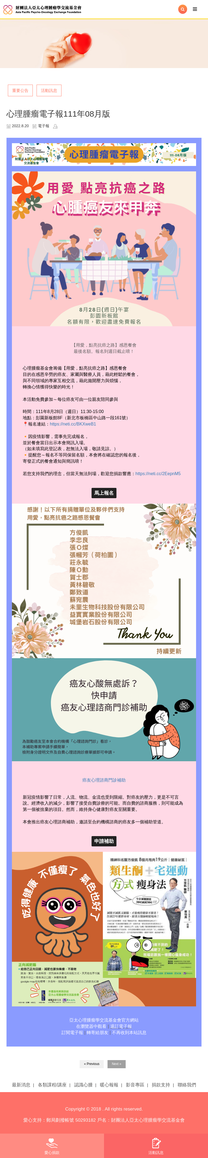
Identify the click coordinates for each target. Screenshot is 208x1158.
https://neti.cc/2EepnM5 (158, 473)
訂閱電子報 (72, 1032)
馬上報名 (104, 493)
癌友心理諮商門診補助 (104, 780)
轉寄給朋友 (97, 1032)
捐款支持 (161, 1084)
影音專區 (135, 1084)
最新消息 (21, 1084)
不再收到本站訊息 (129, 1032)
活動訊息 (49, 90)
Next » (116, 1064)
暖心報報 (109, 1084)
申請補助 (104, 841)
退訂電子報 (121, 1026)
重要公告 (20, 90)
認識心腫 (83, 1084)
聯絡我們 (187, 1084)
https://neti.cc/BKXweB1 (73, 424)
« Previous (91, 1064)
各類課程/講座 (52, 1084)
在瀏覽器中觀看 (91, 1026)
